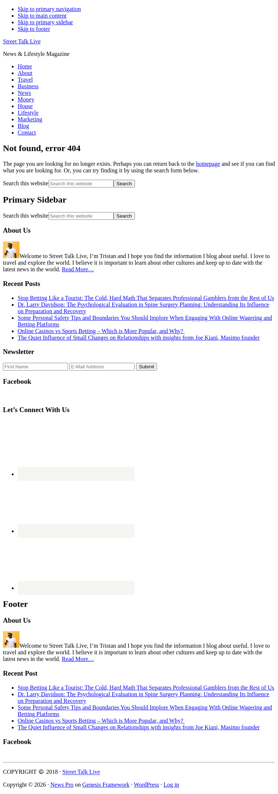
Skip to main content (42, 15)
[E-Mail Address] (102, 367)
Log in (171, 785)
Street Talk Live (22, 41)
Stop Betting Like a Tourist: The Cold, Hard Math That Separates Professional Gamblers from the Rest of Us (146, 298)
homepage (208, 164)
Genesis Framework (105, 785)
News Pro (62, 785)
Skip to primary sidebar (45, 22)
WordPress (146, 785)
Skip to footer (34, 29)
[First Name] (35, 367)
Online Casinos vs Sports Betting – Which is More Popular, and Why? (101, 331)
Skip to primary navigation (49, 9)
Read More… (78, 269)
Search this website (26, 183)
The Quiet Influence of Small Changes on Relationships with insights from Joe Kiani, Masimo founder (139, 338)
